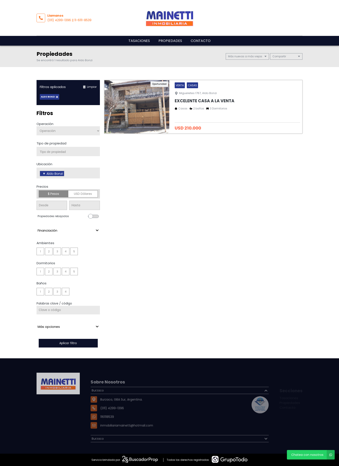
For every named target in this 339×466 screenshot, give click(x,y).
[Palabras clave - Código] (68, 310)
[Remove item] (44, 173)
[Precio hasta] (84, 205)
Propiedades (170, 40)
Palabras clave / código (54, 303)
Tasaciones (139, 40)
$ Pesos (53, 194)
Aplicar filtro (68, 343)
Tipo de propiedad (51, 143)
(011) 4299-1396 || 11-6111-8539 (69, 20)
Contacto (201, 40)
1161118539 (107, 426)
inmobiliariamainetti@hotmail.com (126, 434)
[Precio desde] (52, 205)
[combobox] (68, 151)
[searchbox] (70, 152)
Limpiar (90, 87)
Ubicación (44, 164)
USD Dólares (83, 194)
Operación (45, 124)
